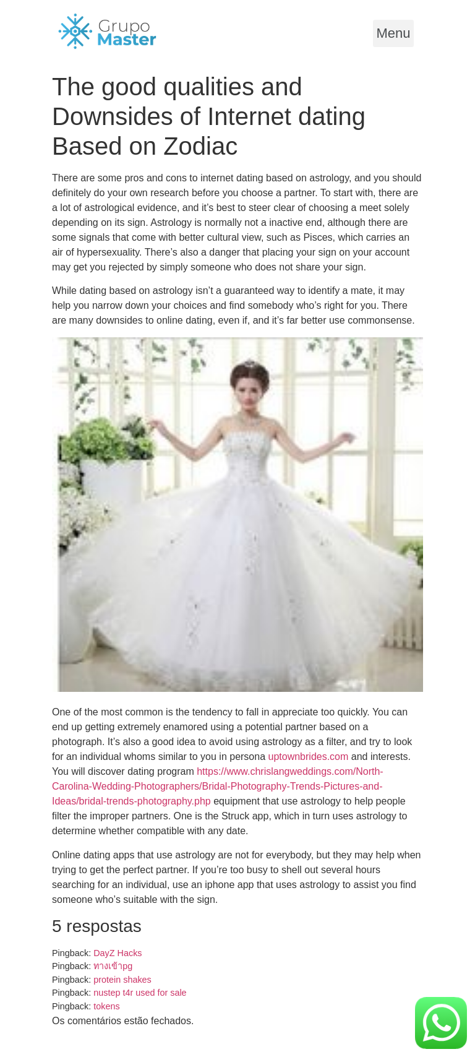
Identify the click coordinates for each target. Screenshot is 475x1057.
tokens (106, 1006)
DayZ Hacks (117, 953)
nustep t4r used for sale (139, 993)
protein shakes (122, 980)
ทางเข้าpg (112, 966)
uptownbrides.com (308, 756)
